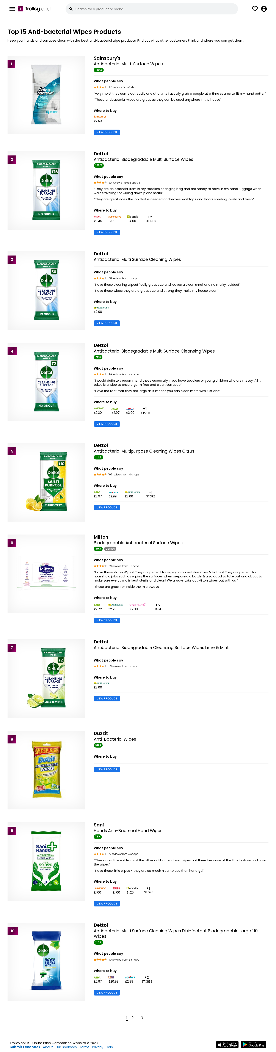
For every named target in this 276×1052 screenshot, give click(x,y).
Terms (84, 1047)
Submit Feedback (25, 1047)
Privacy (97, 1047)
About (48, 1047)
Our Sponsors (66, 1047)
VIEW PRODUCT (107, 132)
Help (109, 1047)
